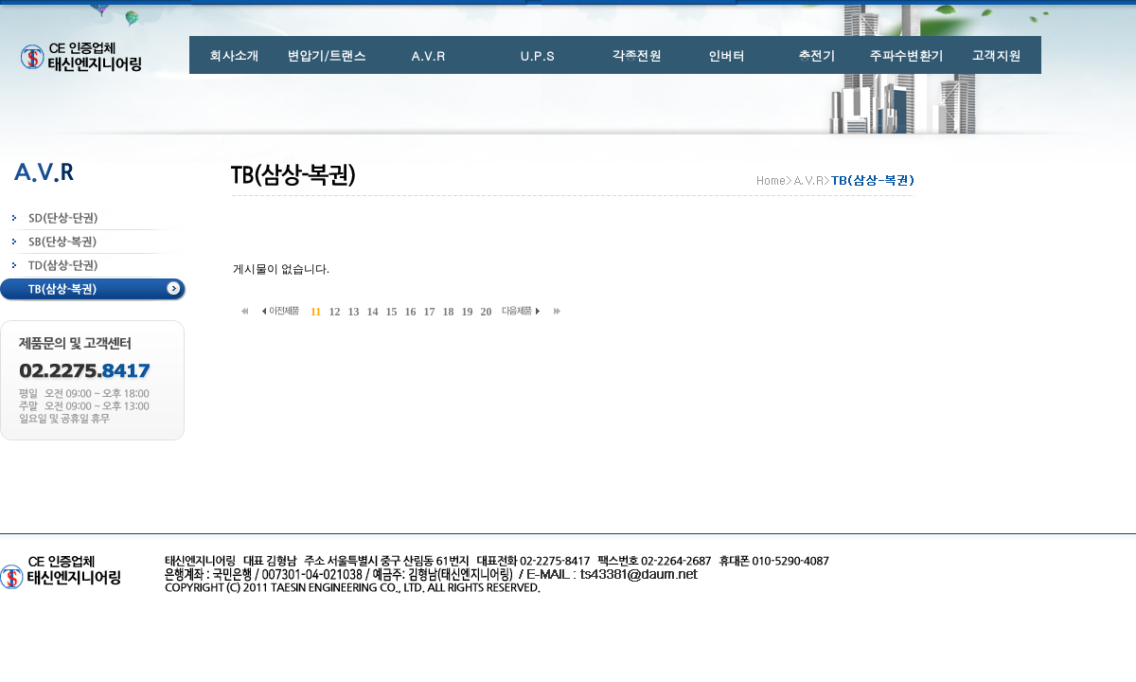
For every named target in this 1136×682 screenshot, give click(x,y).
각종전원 (637, 55)
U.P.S (538, 55)
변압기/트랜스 (326, 55)
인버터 (726, 55)
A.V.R (428, 55)
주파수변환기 (907, 55)
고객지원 (996, 55)
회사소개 (233, 55)
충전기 (816, 55)
